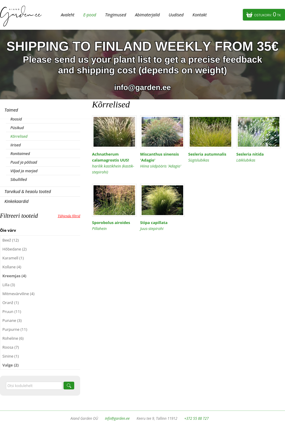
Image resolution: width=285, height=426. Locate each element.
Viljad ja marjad (23, 170)
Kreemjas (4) (14, 275)
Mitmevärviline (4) (18, 293)
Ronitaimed (20, 153)
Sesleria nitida (258, 157)
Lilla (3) (8, 284)
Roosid (16, 119)
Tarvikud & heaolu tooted (27, 191)
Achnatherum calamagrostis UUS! (114, 163)
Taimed (11, 110)
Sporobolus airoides (114, 225)
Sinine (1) (10, 356)
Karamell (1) (13, 258)
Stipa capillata (162, 225)
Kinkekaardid (16, 201)
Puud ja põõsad (23, 162)
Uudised (176, 15)
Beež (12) (10, 240)
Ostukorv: (267, 14)
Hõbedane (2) (14, 249)
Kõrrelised (19, 136)
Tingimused (115, 15)
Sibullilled (18, 179)
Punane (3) (12, 320)
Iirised (15, 145)
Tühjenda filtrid (69, 216)
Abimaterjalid (147, 15)
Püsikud (17, 127)
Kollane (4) (11, 267)
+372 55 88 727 (196, 418)
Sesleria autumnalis (210, 157)
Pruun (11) (11, 311)
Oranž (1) (10, 302)
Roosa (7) (10, 347)
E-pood (89, 15)
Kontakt (199, 15)
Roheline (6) (12, 338)
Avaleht (67, 15)
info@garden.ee (117, 418)
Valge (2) (10, 365)
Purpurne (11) (14, 329)
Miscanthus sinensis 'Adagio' (162, 160)
